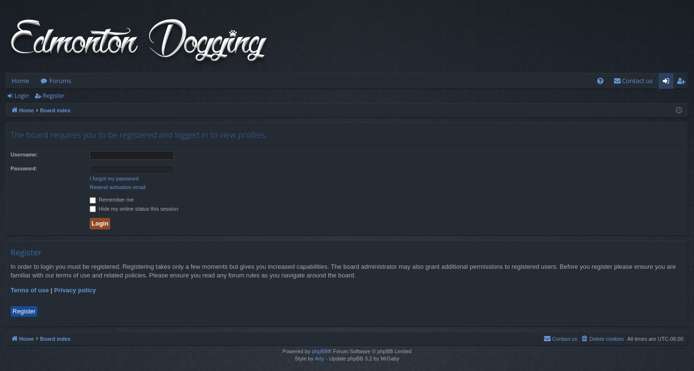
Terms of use (30, 290)
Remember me (112, 200)
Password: (24, 168)
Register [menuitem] (683, 82)
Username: (24, 154)
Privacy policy (75, 290)
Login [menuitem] (667, 82)
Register (53, 96)
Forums (60, 80)
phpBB (319, 351)
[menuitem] (600, 81)
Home (20, 80)
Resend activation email (118, 187)
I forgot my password (114, 178)
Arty (319, 358)
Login (21, 96)
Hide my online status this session (134, 209)
